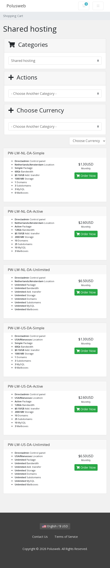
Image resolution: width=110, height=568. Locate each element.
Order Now (86, 176)
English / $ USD (55, 526)
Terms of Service (66, 537)
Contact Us (40, 537)
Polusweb (16, 6)
